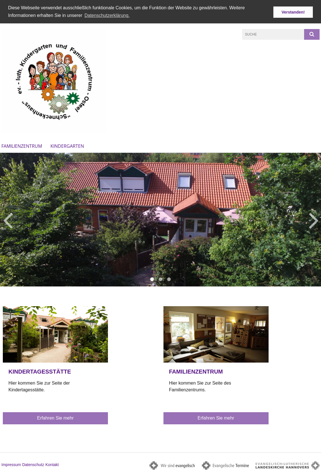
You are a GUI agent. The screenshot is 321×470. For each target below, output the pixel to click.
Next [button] (314, 219)
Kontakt (52, 464)
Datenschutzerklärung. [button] (107, 15)
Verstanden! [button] (293, 12)
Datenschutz (33, 464)
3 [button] (169, 279)
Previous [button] (8, 219)
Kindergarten (67, 145)
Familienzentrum (21, 145)
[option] (160, 219)
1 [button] (152, 279)
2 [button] (160, 279)
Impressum (11, 464)
